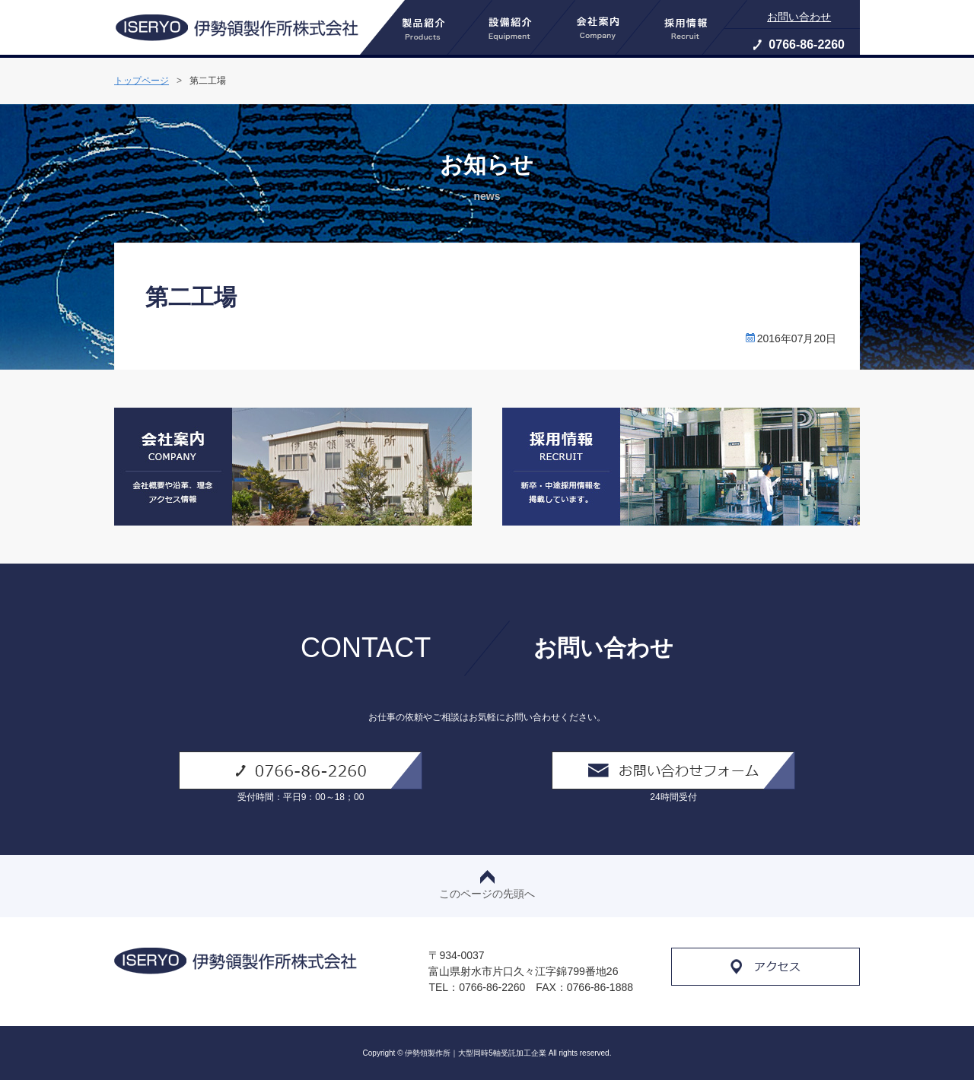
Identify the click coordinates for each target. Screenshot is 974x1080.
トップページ (141, 80)
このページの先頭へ (487, 885)
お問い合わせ (799, 17)
